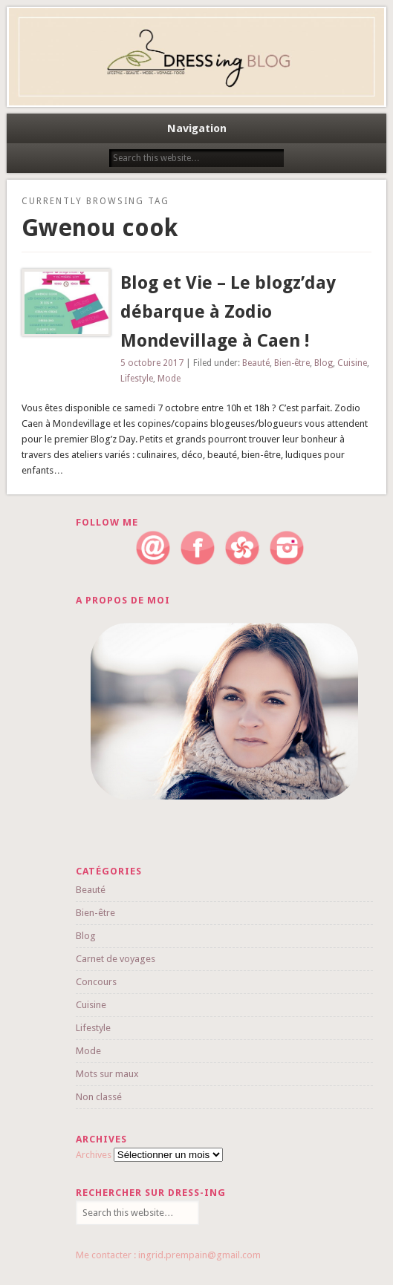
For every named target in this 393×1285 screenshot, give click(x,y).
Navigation (197, 128)
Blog (323, 363)
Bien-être (292, 363)
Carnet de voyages (115, 958)
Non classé (99, 1096)
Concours (96, 981)
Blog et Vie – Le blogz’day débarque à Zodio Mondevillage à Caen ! (228, 311)
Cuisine (352, 363)
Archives (93, 1154)
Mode (169, 378)
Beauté (256, 363)
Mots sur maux (107, 1073)
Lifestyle (136, 378)
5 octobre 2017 (151, 363)
